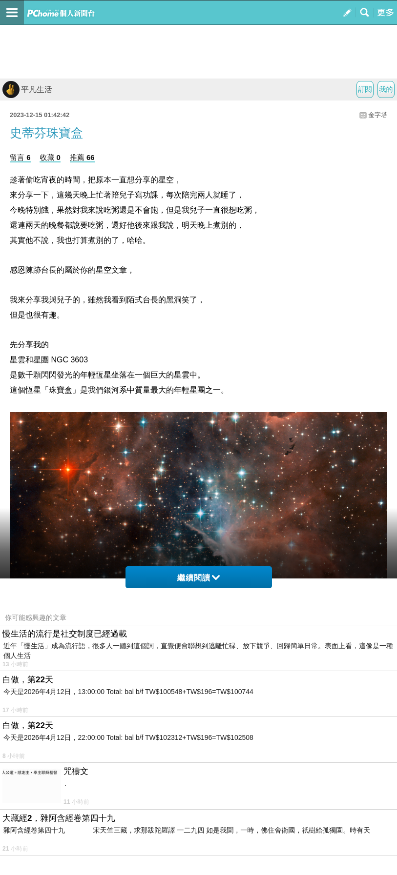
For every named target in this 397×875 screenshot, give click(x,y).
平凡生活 (27, 89)
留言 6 (20, 157)
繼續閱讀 (198, 577)
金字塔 (377, 115)
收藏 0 (50, 157)
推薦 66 (82, 157)
